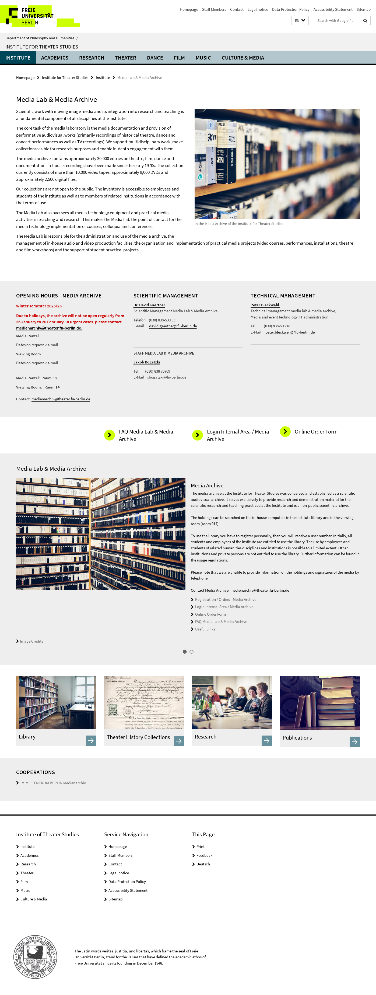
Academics (54, 57)
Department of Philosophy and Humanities (41, 38)
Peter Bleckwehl (265, 304)
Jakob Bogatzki (146, 362)
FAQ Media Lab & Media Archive (221, 621)
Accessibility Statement (333, 9)
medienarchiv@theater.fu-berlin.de (60, 398)
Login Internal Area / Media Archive (224, 606)
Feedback (204, 855)
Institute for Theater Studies (41, 46)
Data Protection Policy (291, 9)
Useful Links (205, 629)
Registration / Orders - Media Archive (225, 599)
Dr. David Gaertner (149, 304)
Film (179, 57)
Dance (155, 57)
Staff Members (214, 9)
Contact (237, 9)
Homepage (189, 9)
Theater (125, 57)
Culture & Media (243, 57)
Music (203, 57)
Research (91, 57)
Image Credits (29, 641)
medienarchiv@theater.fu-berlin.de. (49, 328)
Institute (17, 57)
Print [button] (200, 846)
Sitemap (364, 9)
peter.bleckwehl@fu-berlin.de (290, 332)
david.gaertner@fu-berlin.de (173, 325)
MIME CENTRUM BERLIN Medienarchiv (54, 782)
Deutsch (203, 863)
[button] (300, 21)
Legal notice (258, 9)
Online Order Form (210, 614)
